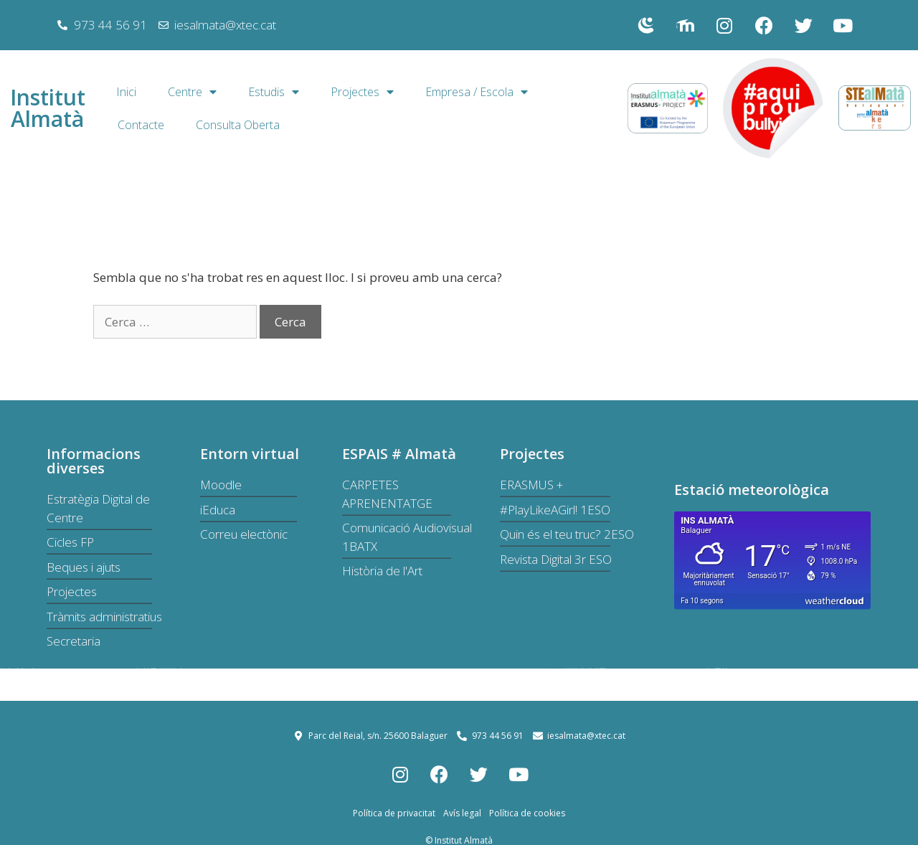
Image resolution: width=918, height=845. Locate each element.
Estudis (273, 92)
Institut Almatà (47, 107)
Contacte (141, 125)
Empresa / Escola (476, 92)
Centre (192, 92)
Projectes (362, 92)
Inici (126, 92)
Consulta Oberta (238, 125)
